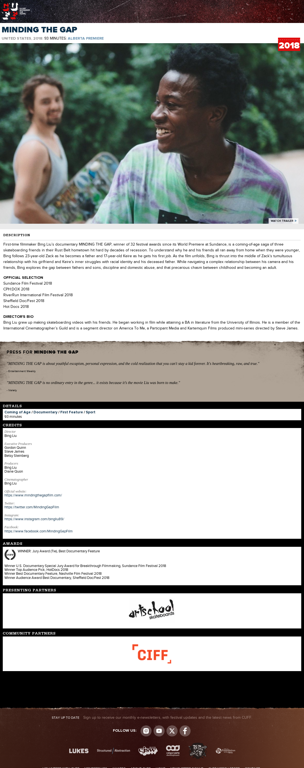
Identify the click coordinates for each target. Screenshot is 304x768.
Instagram (146, 730)
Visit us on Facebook (185, 730)
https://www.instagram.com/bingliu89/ (34, 519)
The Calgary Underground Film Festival (16, 4)
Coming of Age (17, 412)
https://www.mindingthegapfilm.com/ (33, 495)
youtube (159, 730)
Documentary (45, 412)
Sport (90, 412)
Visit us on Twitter (172, 730)
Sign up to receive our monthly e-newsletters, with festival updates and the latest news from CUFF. (152, 717)
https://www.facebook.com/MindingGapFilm (38, 531)
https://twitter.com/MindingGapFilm (31, 507)
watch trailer (282, 221)
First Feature (71, 412)
